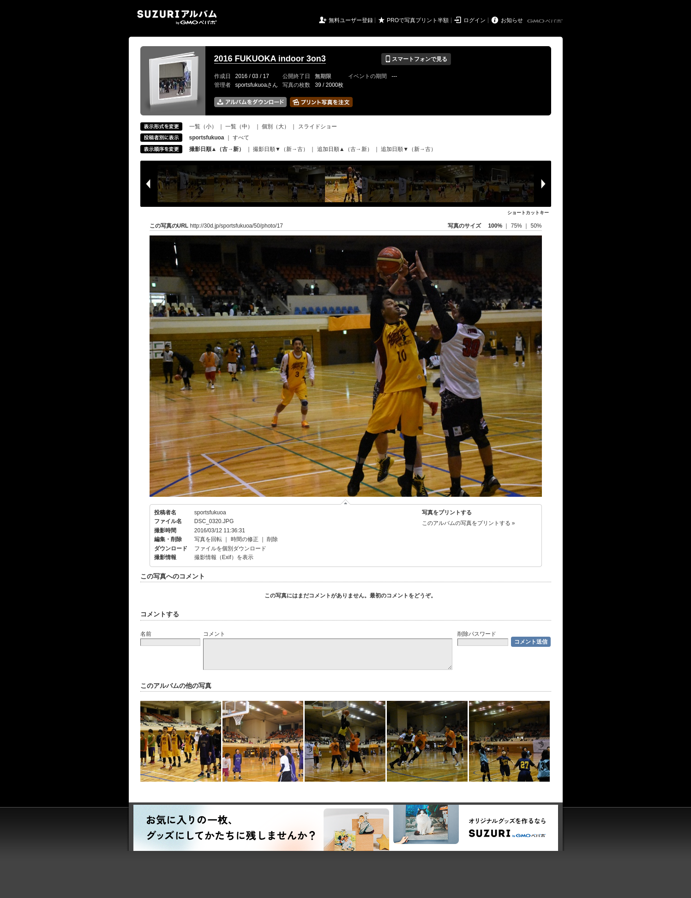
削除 (272, 539)
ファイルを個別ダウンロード (230, 548)
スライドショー (317, 126)
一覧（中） (239, 126)
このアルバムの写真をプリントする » (468, 523)
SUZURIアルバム (177, 17)
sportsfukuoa (210, 512)
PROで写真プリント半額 (418, 20)
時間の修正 (244, 539)
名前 (145, 634)
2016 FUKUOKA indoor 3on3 (270, 58)
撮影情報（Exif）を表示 (223, 557)
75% (517, 226)
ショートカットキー (528, 212)
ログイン (474, 20)
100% (495, 226)
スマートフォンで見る (416, 59)
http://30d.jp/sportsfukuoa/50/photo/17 (236, 226)
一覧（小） (203, 126)
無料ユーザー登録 (351, 20)
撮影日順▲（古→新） (217, 149)
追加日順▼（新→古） (408, 149)
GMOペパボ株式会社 (545, 21)
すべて (241, 137)
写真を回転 (208, 539)
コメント (214, 634)
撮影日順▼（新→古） (280, 149)
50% (535, 226)
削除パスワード (476, 634)
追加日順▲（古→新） (345, 149)
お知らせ (512, 20)
